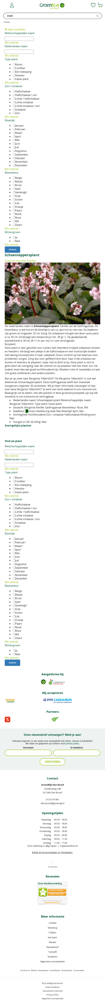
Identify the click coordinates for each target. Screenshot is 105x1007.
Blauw (17, 181)
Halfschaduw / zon (25, 95)
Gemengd (19, 192)
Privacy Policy (52, 994)
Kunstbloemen (55, 970)
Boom (17, 64)
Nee (16, 241)
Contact (52, 922)
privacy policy (72, 743)
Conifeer (19, 68)
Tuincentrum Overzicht (52, 991)
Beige (17, 178)
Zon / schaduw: (13, 86)
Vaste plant (21, 79)
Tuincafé (52, 951)
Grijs (16, 196)
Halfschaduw (21, 91)
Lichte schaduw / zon (26, 106)
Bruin (17, 185)
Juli (16, 147)
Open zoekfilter (15, 29)
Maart (17, 133)
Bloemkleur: (12, 172)
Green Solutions (52, 987)
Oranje (18, 207)
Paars (17, 210)
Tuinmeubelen (78, 970)
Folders (52, 932)
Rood (17, 214)
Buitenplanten (66, 970)
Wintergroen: (12, 232)
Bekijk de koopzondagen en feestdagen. (52, 852)
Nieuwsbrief (52, 947)
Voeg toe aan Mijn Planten (20, 260)
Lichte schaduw (23, 102)
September (20, 154)
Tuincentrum (25, 970)
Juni (16, 143)
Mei (16, 140)
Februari (19, 129)
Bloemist (34, 970)
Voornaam (28, 747)
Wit (16, 221)
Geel (16, 189)
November (20, 161)
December (20, 165)
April (17, 136)
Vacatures (52, 956)
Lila (16, 203)
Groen (18, 199)
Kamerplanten (43, 970)
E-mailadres (76, 747)
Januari (18, 125)
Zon (16, 113)
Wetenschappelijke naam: (20, 33)
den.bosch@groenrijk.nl (52, 803)
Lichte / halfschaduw (26, 98)
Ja (15, 237)
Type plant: (11, 59)
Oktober (19, 158)
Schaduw (19, 109)
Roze (17, 217)
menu (5, 5)
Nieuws (52, 942)
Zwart (17, 225)
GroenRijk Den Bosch (52, 784)
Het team (52, 937)
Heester (19, 75)
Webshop (52, 927)
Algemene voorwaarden (52, 961)
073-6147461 (52, 799)
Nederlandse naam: (16, 46)
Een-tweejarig (22, 71)
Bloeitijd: (10, 120)
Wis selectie (11, 42)
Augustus (19, 151)
